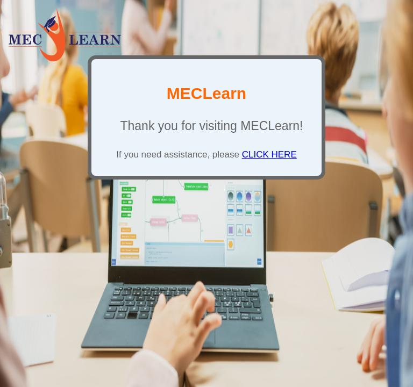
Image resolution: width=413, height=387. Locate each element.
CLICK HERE (269, 154)
